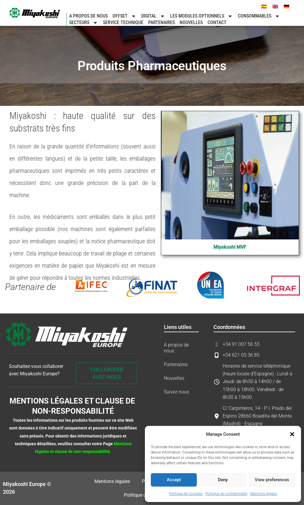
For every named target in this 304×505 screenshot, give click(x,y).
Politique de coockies (185, 494)
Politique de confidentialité (226, 494)
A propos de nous (88, 16)
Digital (153, 16)
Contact (217, 22)
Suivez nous (176, 392)
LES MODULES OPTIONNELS (201, 16)
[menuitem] (264, 6)
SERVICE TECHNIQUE (123, 22)
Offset (125, 16)
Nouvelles (191, 22)
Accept (174, 479)
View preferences (272, 479)
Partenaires (161, 22)
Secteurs (83, 22)
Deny (223, 479)
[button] (292, 434)
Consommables (259, 16)
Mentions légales (263, 494)
